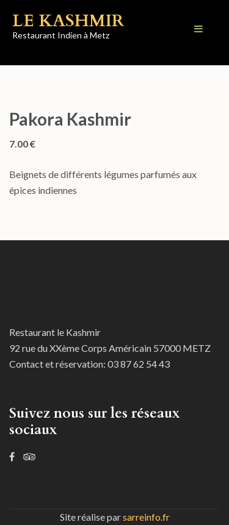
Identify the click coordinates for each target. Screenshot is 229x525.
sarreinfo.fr (146, 517)
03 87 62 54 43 (138, 364)
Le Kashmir (68, 20)
